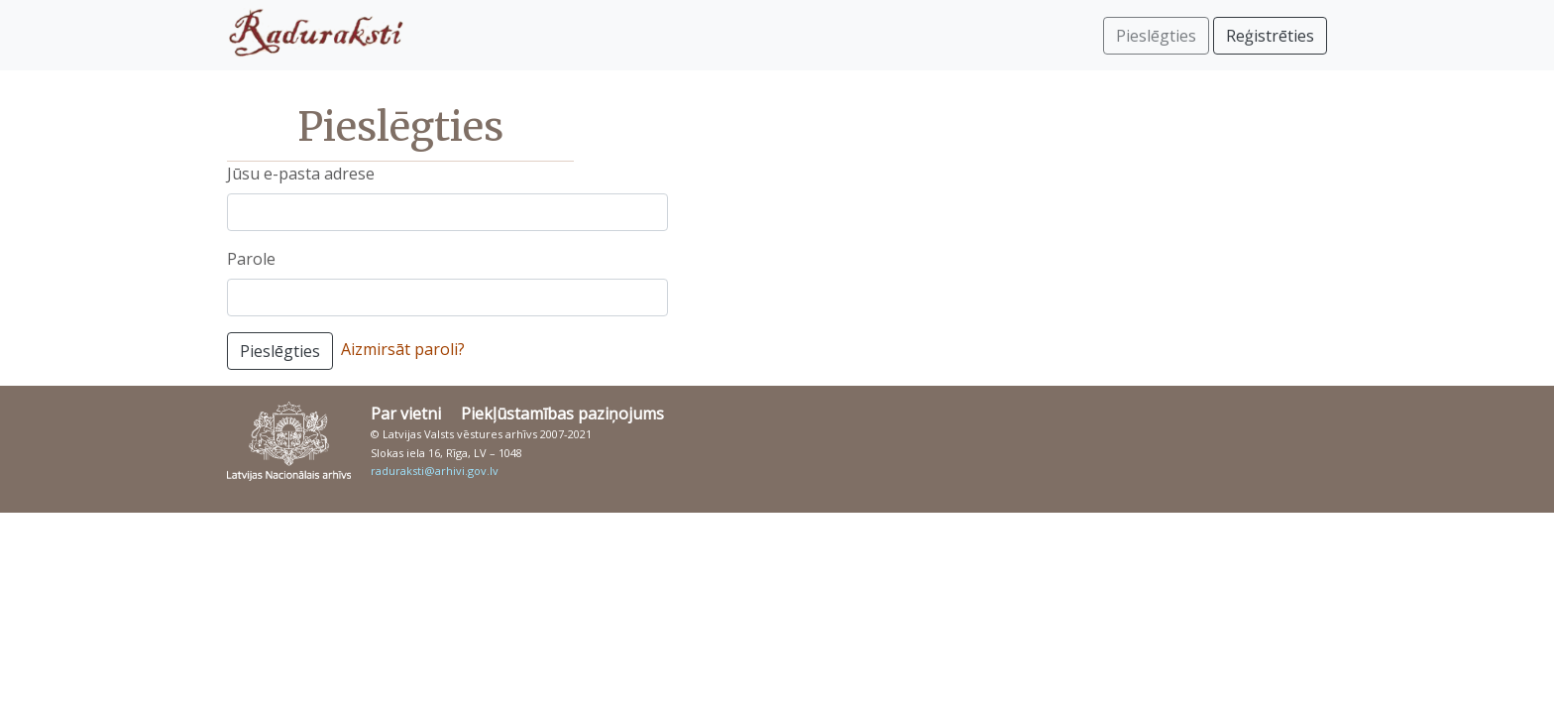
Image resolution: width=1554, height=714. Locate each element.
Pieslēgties (280, 351)
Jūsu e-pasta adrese (301, 173)
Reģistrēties (1270, 36)
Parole (251, 259)
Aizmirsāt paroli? (403, 349)
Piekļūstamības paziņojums (562, 413)
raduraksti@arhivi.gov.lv (435, 470)
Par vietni (406, 413)
